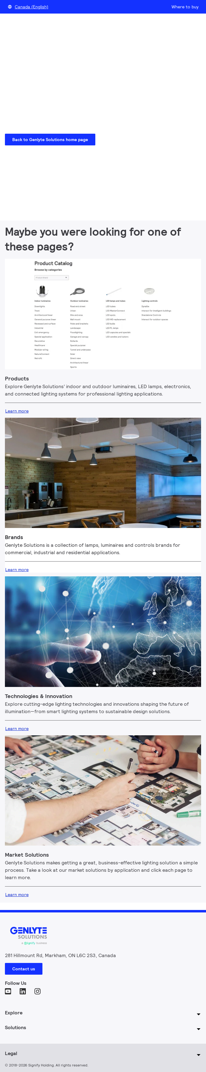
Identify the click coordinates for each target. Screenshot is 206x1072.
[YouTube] (8, 992)
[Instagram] (38, 992)
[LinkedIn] (23, 992)
